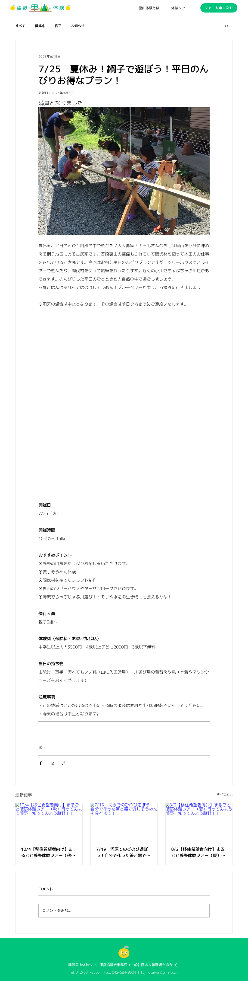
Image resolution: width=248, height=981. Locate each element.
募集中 (40, 26)
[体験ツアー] (180, 8)
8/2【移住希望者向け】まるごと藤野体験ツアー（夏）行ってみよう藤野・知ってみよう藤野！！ (198, 852)
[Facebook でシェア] (40, 763)
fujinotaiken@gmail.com (160, 972)
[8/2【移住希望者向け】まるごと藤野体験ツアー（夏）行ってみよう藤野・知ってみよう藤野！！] (199, 821)
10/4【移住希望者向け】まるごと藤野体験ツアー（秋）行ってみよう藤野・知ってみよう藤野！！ (48, 852)
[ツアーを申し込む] (218, 8)
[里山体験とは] (149, 8)
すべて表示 (225, 794)
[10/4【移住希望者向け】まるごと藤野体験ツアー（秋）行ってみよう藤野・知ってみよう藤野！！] (49, 821)
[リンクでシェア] (63, 763)
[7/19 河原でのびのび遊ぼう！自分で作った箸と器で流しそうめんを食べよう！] (124, 821)
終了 (58, 26)
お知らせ (78, 26)
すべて (20, 26)
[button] (227, 26)
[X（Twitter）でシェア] (52, 763)
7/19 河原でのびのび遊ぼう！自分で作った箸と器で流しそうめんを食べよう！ (123, 852)
